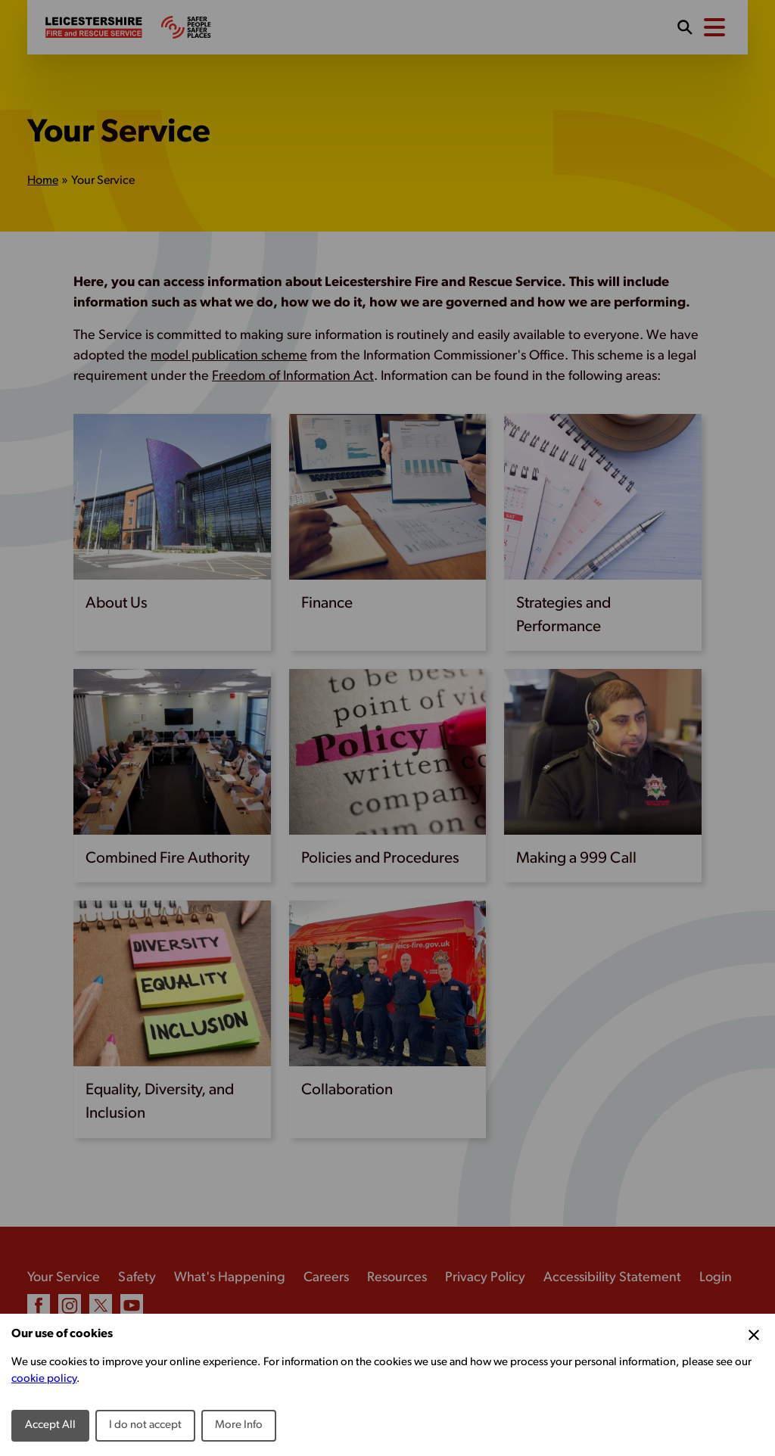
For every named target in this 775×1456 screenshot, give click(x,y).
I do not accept (145, 1425)
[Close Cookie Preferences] (754, 1335)
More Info (239, 1425)
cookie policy (43, 1379)
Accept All (50, 1425)
